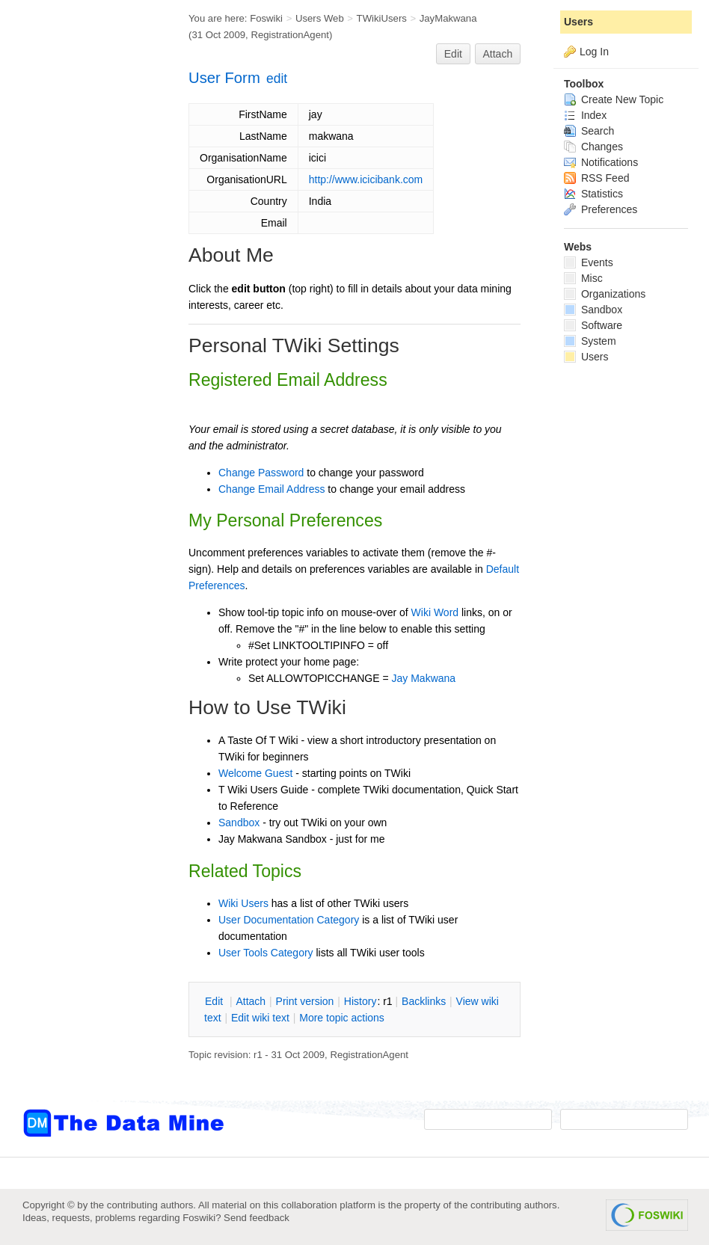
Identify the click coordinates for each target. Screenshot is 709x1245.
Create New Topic (613, 99)
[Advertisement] (82, 301)
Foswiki (266, 18)
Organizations (604, 294)
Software (593, 325)
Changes (593, 147)
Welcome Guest (255, 773)
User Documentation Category (288, 920)
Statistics (593, 194)
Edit (453, 54)
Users (578, 22)
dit (215, 1001)
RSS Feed (596, 178)
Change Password (261, 473)
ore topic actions (341, 1018)
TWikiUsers (382, 18)
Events (588, 262)
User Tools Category (265, 953)
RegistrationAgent (290, 34)
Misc (583, 278)
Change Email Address (271, 489)
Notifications (601, 162)
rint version (305, 1001)
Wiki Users (243, 903)
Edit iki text (260, 1018)
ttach (251, 1001)
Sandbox (239, 823)
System (590, 341)
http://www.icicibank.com (366, 179)
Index (585, 115)
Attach (498, 54)
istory (360, 1001)
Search (589, 131)
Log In (594, 52)
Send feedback (256, 1217)
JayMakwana (448, 18)
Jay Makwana (424, 678)
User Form (224, 78)
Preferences (600, 209)
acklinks (424, 1001)
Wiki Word (435, 612)
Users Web (319, 18)
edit (276, 78)
